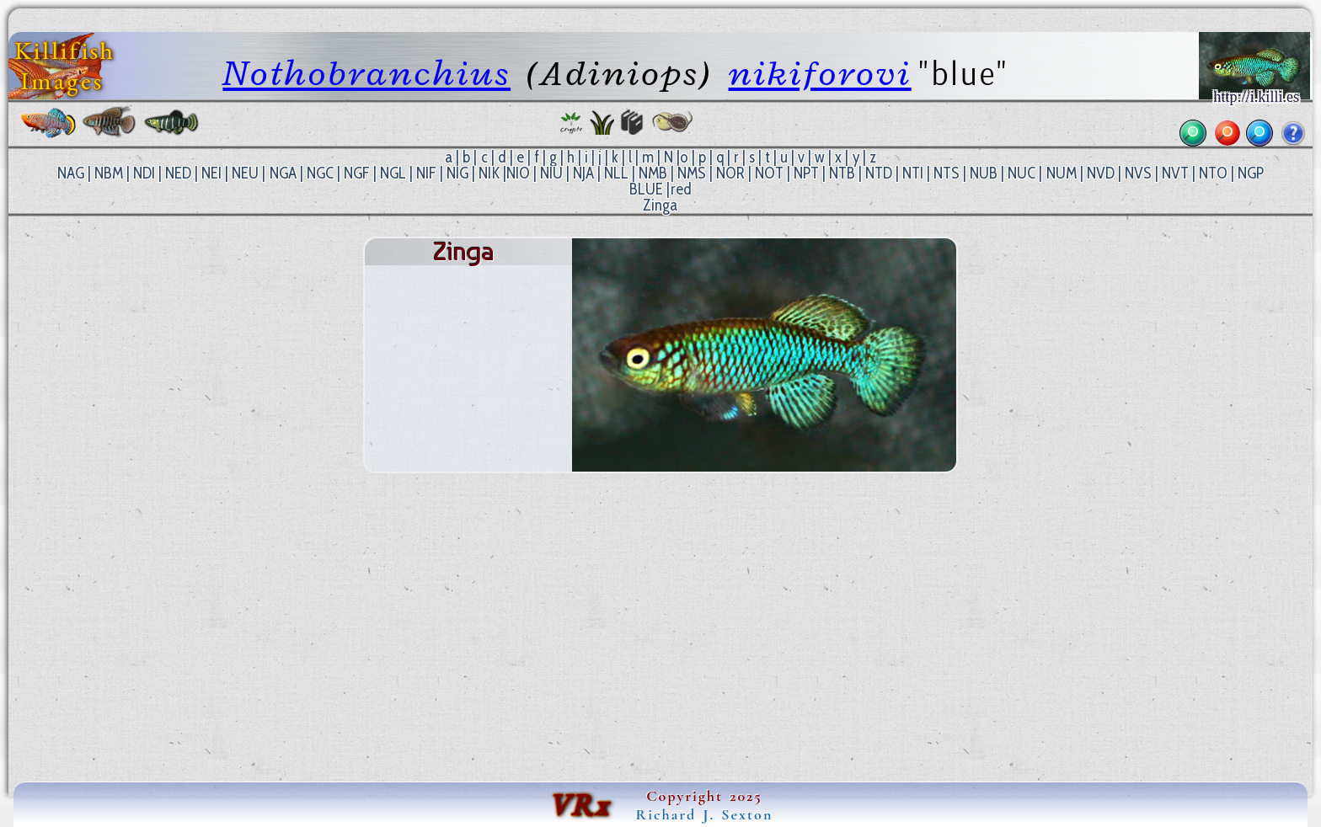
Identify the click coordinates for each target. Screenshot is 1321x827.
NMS (691, 173)
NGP (1251, 173)
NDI (144, 173)
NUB (983, 173)
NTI (912, 173)
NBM (108, 173)
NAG (70, 173)
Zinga (660, 205)
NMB (653, 173)
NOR (730, 173)
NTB (842, 173)
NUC (1021, 173)
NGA (283, 173)
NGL (393, 173)
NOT (769, 173)
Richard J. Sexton (704, 814)
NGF (357, 173)
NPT (806, 173)
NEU (245, 173)
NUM (1061, 173)
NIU (551, 173)
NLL (616, 173)
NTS (946, 173)
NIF (426, 173)
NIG (457, 173)
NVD (1101, 173)
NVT (1175, 173)
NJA (583, 173)
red (681, 189)
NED (178, 173)
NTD (878, 173)
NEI (211, 173)
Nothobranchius (366, 73)
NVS (1138, 173)
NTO (1213, 173)
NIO (518, 173)
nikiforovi (820, 73)
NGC (320, 173)
